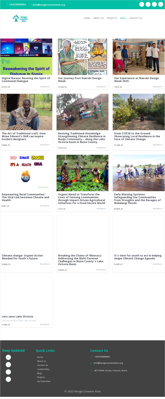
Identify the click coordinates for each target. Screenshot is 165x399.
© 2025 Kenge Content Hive (82, 391)
